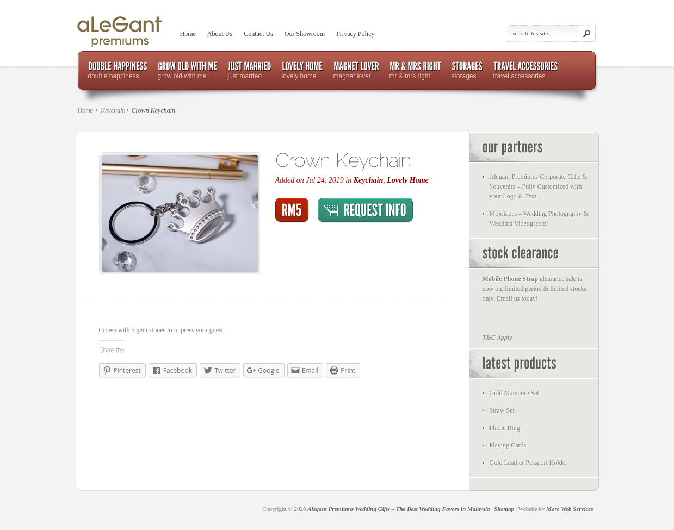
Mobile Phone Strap (511, 279)
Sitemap (504, 509)
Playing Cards (508, 445)
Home (188, 34)
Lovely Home (408, 180)
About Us (219, 34)
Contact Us (258, 34)
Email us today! (517, 298)
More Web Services (569, 509)
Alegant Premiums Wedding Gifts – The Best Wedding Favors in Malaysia (398, 509)
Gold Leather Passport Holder (529, 462)
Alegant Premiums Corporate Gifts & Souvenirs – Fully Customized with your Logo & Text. (539, 186)
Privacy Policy (355, 34)
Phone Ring (505, 428)
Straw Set (502, 410)
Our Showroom (305, 34)
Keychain (113, 110)
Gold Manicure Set (514, 393)
